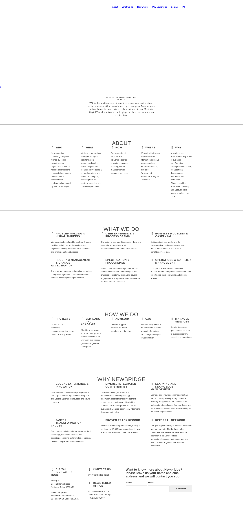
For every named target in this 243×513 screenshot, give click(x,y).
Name (129, 482)
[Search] (189, 7)
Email (151, 482)
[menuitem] (115, 7)
